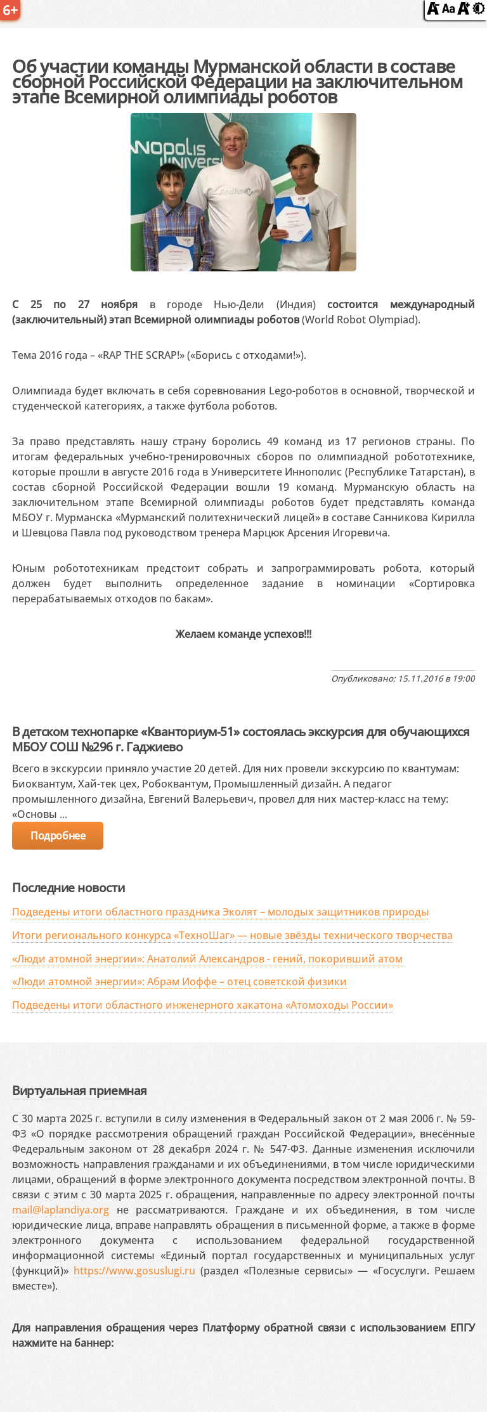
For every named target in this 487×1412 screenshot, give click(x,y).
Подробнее (57, 836)
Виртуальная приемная (79, 1090)
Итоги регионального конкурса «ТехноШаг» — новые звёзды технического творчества (232, 935)
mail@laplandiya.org (60, 1210)
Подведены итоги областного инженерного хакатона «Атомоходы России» (202, 1005)
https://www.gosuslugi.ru (134, 1271)
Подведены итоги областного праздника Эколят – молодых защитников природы (220, 912)
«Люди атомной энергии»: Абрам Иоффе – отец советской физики (179, 981)
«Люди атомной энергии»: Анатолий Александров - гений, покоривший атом (207, 959)
